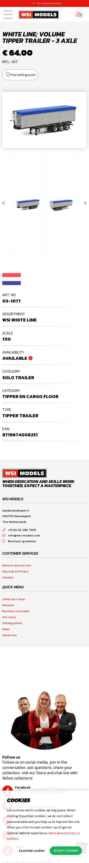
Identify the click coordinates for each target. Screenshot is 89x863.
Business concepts (16, 611)
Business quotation (19, 541)
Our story (9, 617)
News (6, 629)
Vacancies (9, 635)
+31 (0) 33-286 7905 (19, 530)
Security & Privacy (15, 571)
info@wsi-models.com (21, 535)
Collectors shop (13, 599)
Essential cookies (32, 850)
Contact (7, 577)
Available (14, 358)
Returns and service (16, 565)
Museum (8, 605)
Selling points (12, 623)
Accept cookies (65, 850)
